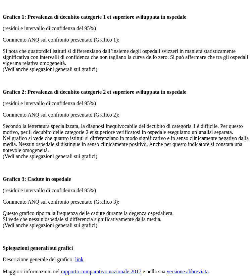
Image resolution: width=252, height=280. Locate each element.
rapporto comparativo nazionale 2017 (101, 271)
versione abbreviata (188, 271)
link (79, 259)
